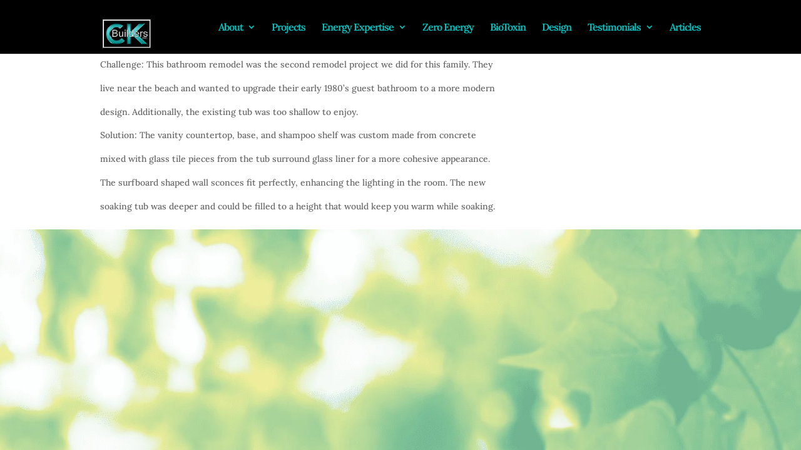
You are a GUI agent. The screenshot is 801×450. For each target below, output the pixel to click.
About (230, 27)
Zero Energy (448, 27)
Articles (685, 27)
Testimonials (614, 27)
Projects (288, 27)
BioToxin (508, 27)
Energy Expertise (358, 27)
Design (556, 27)
